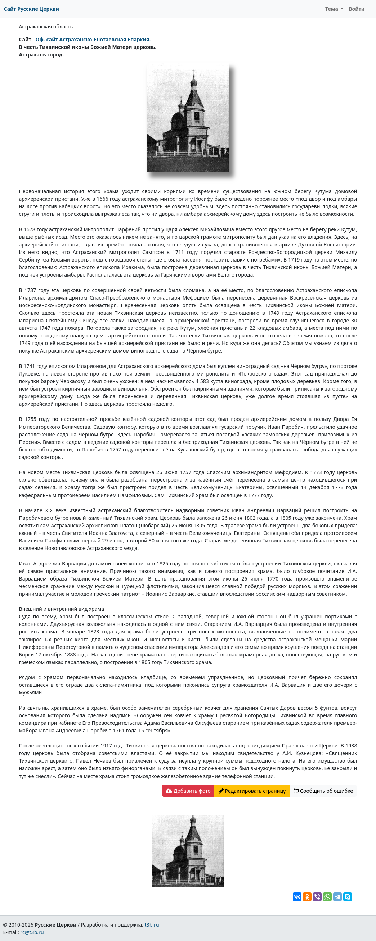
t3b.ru (152, 924)
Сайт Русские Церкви (31, 8)
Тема (332, 8)
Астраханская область (46, 26)
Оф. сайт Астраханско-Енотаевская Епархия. (93, 39)
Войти (356, 8)
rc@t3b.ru (32, 932)
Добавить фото (188, 790)
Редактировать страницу (252, 790)
